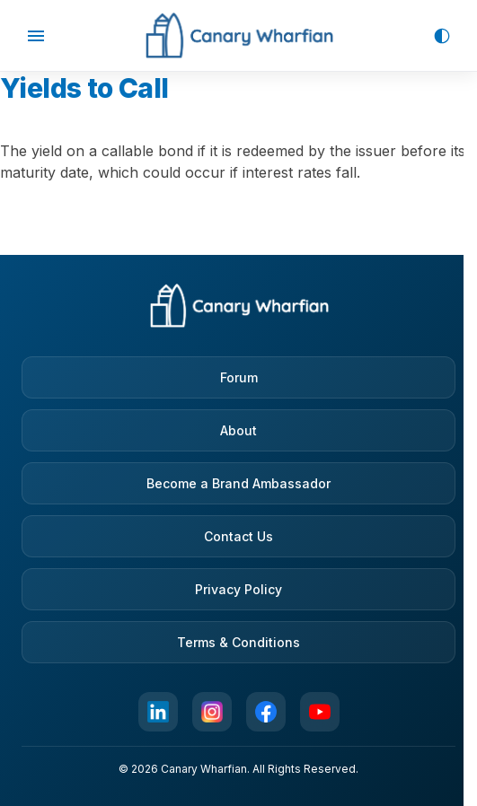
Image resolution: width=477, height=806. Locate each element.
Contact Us (238, 536)
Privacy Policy (238, 589)
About (238, 430)
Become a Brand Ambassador (238, 483)
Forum (239, 377)
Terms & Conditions (238, 642)
